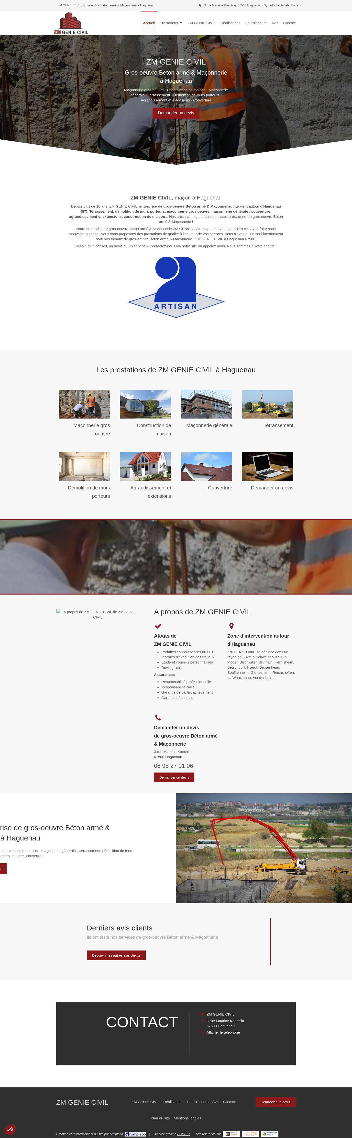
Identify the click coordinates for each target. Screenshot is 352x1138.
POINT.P (183, 1134)
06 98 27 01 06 (173, 765)
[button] (10, 1130)
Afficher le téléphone (284, 5)
